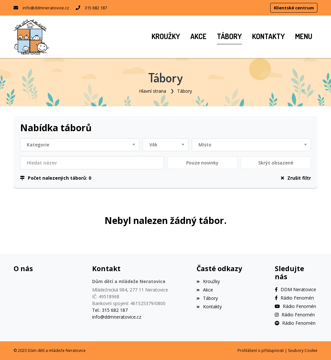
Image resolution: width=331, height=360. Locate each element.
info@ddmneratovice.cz (46, 8)
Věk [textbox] (153, 145)
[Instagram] (295, 315)
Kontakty (209, 306)
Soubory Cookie (302, 350)
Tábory (184, 91)
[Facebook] (295, 289)
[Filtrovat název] (92, 162)
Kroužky (208, 281)
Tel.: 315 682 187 (110, 310)
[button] (303, 37)
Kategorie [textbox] (38, 145)
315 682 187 (96, 8)
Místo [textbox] (204, 145)
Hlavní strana (152, 91)
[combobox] (79, 144)
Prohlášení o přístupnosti (261, 350)
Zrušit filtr (296, 178)
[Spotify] (295, 323)
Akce (205, 290)
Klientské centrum (294, 8)
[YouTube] (295, 306)
